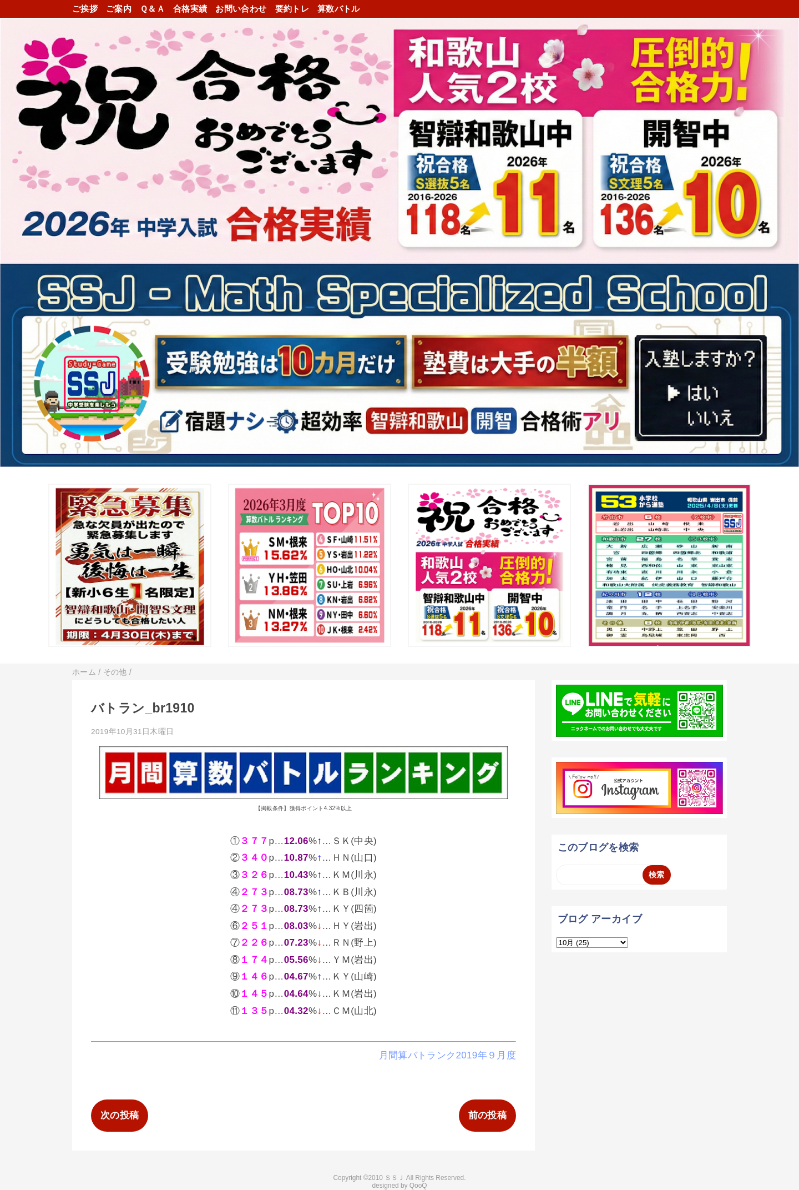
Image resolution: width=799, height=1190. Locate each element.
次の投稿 (119, 1115)
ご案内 (119, 8)
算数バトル (338, 8)
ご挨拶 (85, 8)
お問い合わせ (240, 8)
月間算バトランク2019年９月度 (447, 1055)
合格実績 (190, 8)
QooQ (418, 1185)
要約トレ (292, 8)
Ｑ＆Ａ (152, 8)
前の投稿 (487, 1115)
